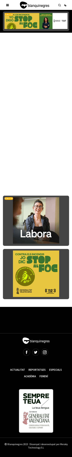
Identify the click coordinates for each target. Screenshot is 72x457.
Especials (55, 369)
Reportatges (37, 369)
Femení (43, 376)
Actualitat (17, 369)
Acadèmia (30, 376)
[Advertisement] (36, 76)
